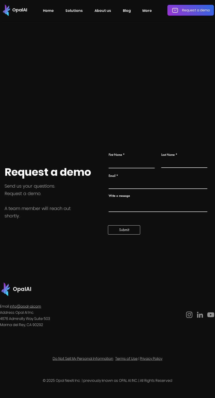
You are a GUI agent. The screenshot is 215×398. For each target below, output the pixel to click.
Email (112, 175)
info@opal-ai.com (25, 306)
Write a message (119, 195)
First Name (115, 154)
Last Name (168, 154)
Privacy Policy (151, 358)
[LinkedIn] (200, 314)
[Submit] (124, 230)
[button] (74, 10)
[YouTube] (210, 314)
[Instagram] (189, 314)
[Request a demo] (190, 10)
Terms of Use (126, 358)
